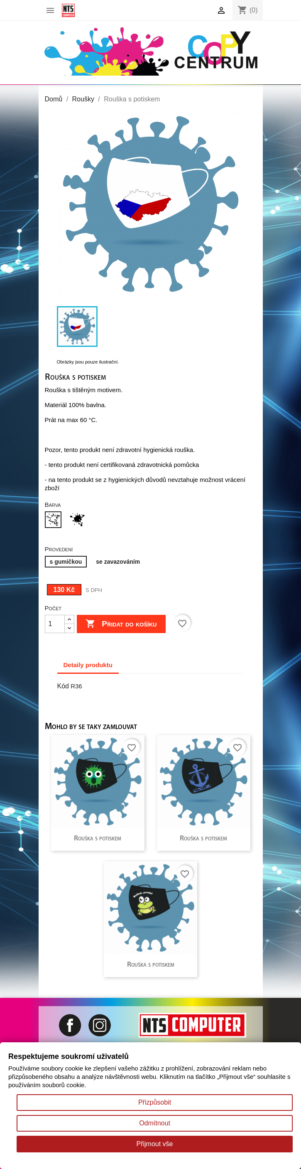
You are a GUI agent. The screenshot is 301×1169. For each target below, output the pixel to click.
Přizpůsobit (154, 1102)
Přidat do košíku (121, 624)
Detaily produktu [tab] (88, 664)
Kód (63, 686)
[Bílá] (55, 520)
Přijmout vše (154, 1143)
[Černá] (79, 520)
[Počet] (55, 624)
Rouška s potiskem (97, 838)
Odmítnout (154, 1123)
